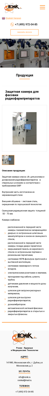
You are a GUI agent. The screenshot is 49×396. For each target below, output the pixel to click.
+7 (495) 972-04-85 (26, 24)
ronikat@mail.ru (24, 380)
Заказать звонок (24, 32)
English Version (13, 18)
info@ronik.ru (24, 377)
